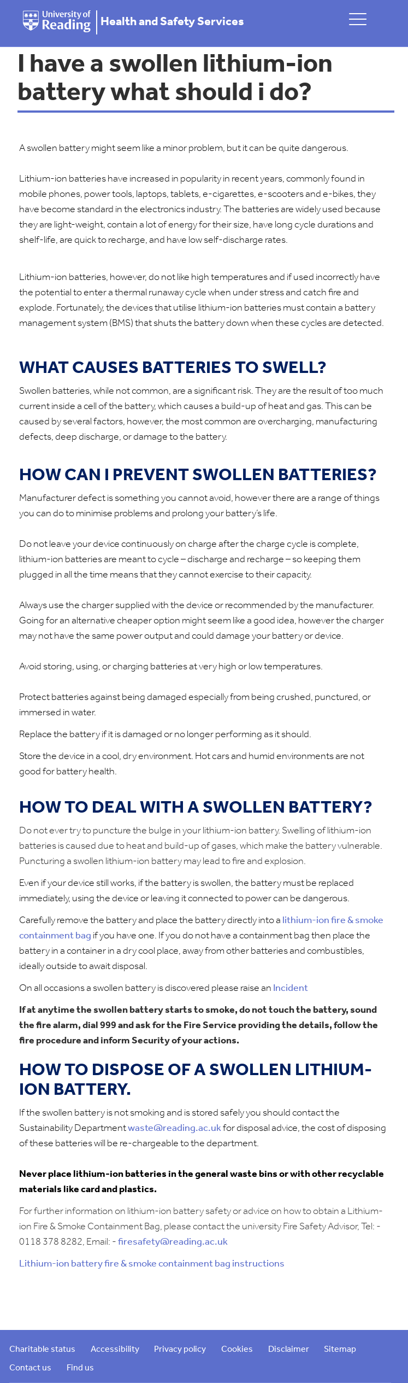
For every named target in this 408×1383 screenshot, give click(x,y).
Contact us (30, 1368)
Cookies (237, 1349)
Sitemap (340, 1349)
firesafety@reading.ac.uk (173, 1242)
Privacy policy (180, 1349)
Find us (80, 1368)
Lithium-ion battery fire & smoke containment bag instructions (152, 1264)
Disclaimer (288, 1349)
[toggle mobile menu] (358, 18)
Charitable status (42, 1349)
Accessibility (115, 1349)
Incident (290, 988)
